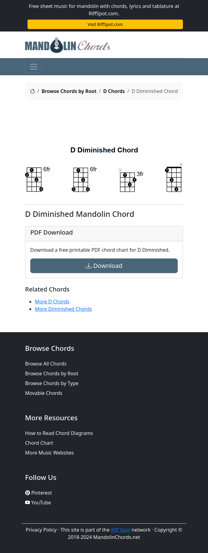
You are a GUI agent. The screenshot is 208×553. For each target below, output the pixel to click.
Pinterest (38, 492)
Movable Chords (43, 393)
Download (104, 266)
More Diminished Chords (63, 309)
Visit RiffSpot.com (105, 24)
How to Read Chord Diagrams (59, 433)
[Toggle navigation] (33, 67)
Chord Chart (39, 443)
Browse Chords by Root (69, 91)
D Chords (114, 91)
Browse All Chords (46, 363)
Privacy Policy (41, 529)
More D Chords (52, 301)
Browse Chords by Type (52, 383)
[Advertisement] (104, 120)
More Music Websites (49, 452)
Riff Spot (120, 529)
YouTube (38, 502)
